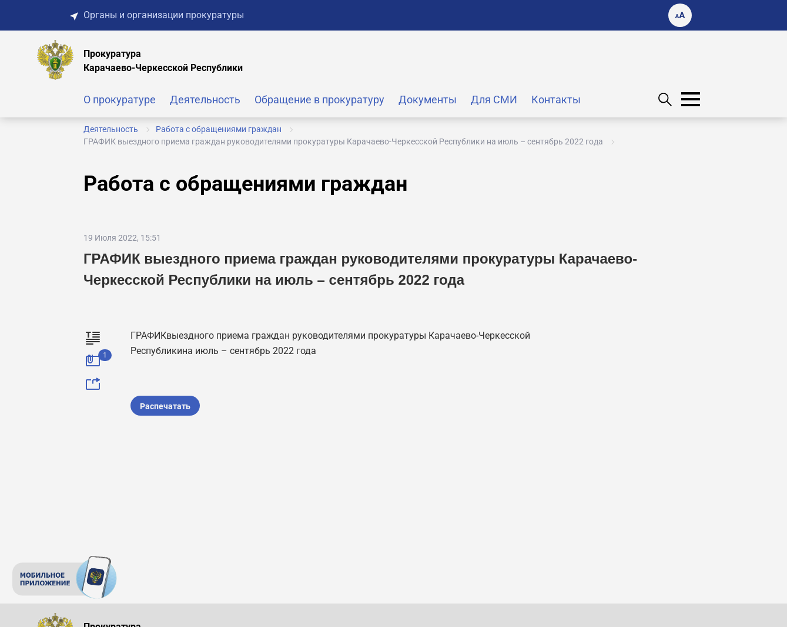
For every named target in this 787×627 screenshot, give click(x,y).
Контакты (556, 99)
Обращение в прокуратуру (319, 99)
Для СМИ (494, 99)
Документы (427, 99)
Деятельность (205, 99)
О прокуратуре (119, 99)
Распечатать (165, 406)
